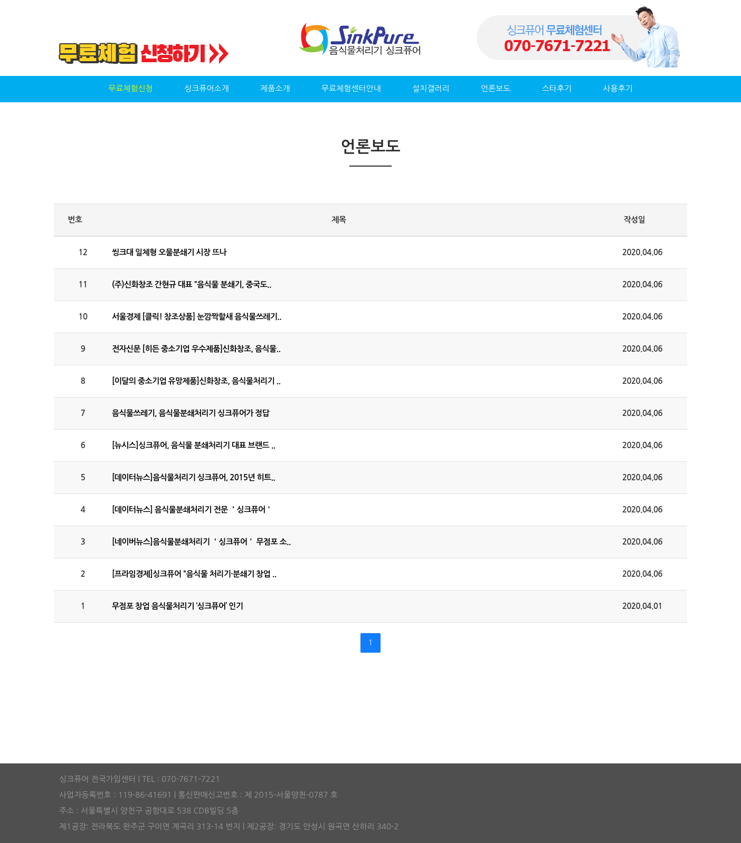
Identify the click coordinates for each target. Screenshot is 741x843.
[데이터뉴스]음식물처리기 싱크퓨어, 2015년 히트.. (193, 477)
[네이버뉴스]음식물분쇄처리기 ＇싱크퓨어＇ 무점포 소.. (201, 542)
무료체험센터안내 (351, 88)
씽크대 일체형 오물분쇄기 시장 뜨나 (169, 252)
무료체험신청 (130, 88)
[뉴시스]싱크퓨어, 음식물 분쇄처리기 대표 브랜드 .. (194, 445)
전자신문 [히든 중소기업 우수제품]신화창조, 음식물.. (196, 349)
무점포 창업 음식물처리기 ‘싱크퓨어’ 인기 (177, 606)
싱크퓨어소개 (206, 88)
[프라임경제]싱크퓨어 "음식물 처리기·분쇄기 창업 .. (194, 574)
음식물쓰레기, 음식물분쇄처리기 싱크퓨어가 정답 (190, 413)
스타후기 (557, 88)
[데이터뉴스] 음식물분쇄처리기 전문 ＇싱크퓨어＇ (192, 509)
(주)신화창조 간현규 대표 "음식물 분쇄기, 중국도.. (191, 284)
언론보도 (495, 88)
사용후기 (617, 88)
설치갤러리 (431, 88)
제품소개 (275, 88)
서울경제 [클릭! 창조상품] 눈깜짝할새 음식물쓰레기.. (196, 317)
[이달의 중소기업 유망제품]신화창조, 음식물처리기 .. (196, 381)
